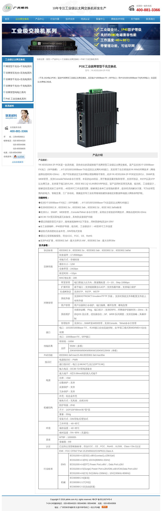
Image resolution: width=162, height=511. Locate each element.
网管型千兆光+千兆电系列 (18, 66)
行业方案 (54, 19)
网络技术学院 (118, 19)
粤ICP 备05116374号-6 (102, 499)
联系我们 (150, 19)
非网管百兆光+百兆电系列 (18, 73)
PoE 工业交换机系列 (16, 98)
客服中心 (100, 19)
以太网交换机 (22, 19)
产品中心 (39, 19)
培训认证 (85, 19)
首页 (7, 19)
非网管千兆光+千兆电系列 (18, 86)
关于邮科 (135, 19)
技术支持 (70, 19)
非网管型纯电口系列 (16, 92)
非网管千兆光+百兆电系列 (18, 79)
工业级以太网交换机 (70, 59)
